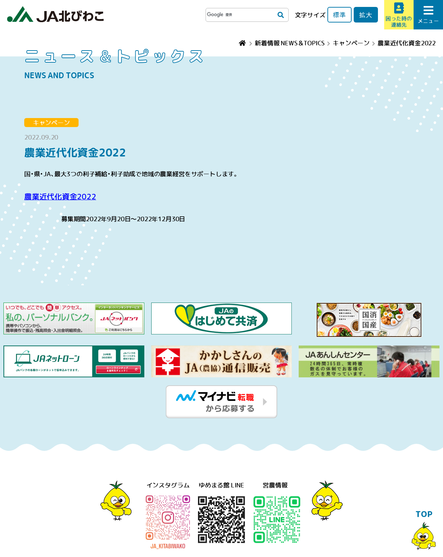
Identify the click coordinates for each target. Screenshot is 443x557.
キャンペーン (51, 122)
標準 (339, 14)
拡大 (365, 14)
